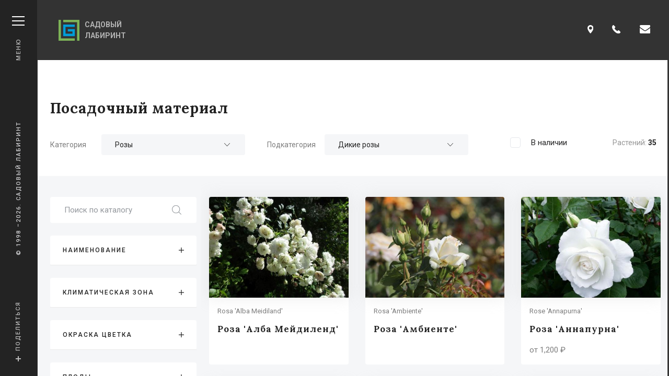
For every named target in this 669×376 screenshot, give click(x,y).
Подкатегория (291, 144)
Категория (68, 144)
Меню (18, 38)
